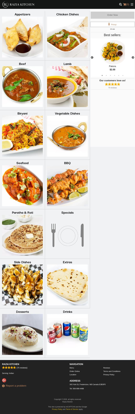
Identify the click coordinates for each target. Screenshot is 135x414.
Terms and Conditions (112, 371)
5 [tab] (118, 75)
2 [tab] (106, 75)
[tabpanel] (112, 57)
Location (73, 375)
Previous (92, 57)
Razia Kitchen (10, 364)
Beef (22, 63)
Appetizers (22, 13)
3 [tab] (110, 75)
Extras (67, 261)
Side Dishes (22, 261)
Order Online (75, 371)
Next (133, 57)
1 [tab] (102, 75)
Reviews (106, 368)
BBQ (67, 162)
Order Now (112, 15)
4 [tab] (114, 75)
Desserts (22, 311)
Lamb (67, 63)
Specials (67, 212)
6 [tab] (122, 75)
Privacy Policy (108, 375)
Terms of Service (72, 409)
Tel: (77, 389)
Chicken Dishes (67, 13)
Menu (72, 368)
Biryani (22, 113)
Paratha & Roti (22, 212)
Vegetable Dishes (67, 113)
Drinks (67, 311)
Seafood (22, 162)
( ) (126, 4)
